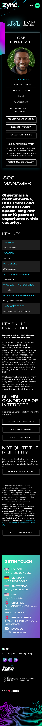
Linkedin (21, 96)
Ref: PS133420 (21, 102)
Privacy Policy (25, 653)
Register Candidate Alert (21, 162)
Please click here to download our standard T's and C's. (18, 522)
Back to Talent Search (21, 532)
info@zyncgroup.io (15, 632)
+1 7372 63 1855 (13, 598)
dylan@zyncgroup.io (21, 84)
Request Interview (21, 127)
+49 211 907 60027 (15, 581)
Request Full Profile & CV (21, 119)
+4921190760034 (21, 90)
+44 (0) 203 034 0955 (18, 572)
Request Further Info (21, 135)
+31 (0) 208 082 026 (16, 589)
